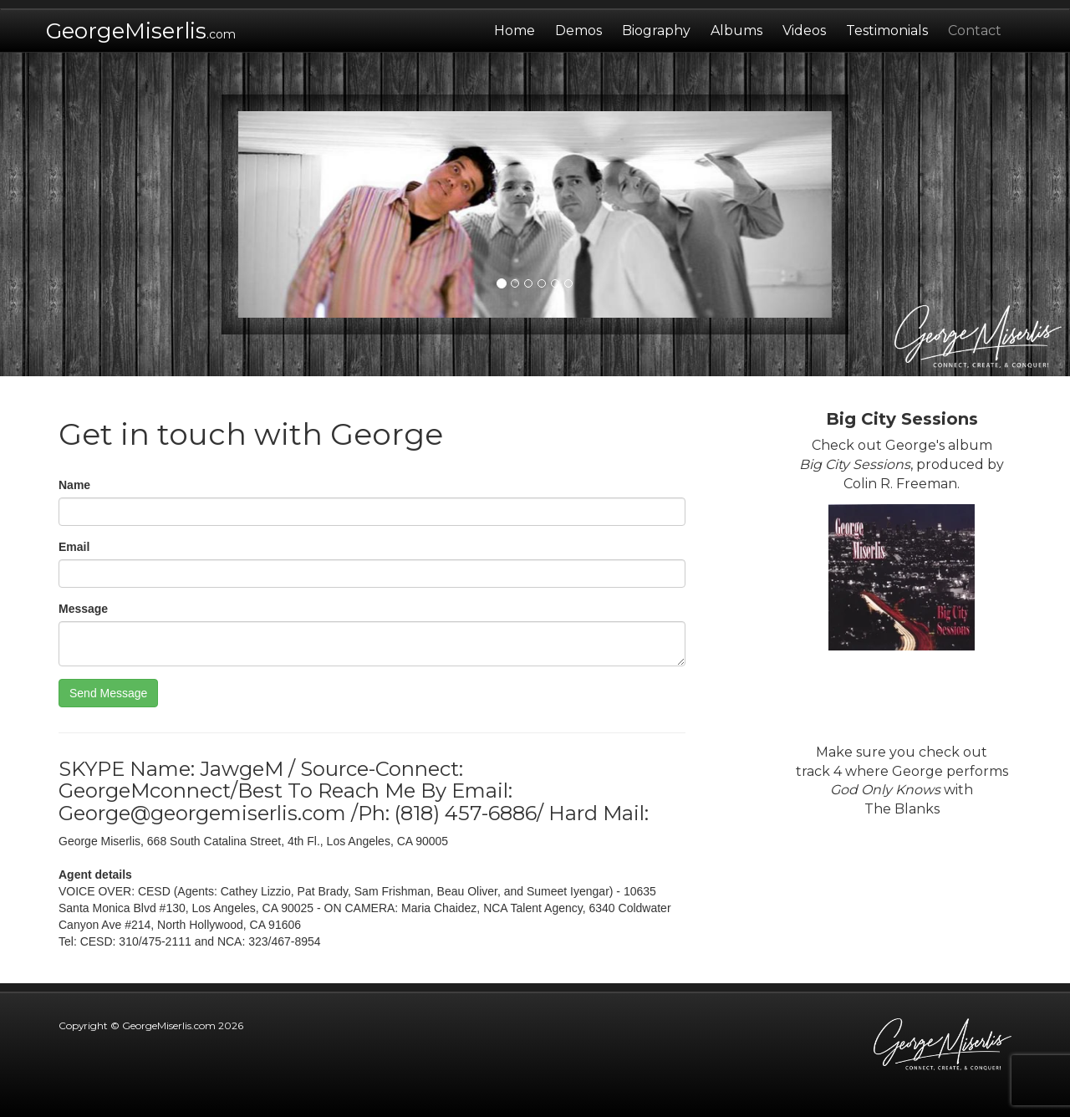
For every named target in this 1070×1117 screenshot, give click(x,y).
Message (83, 608)
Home (519, 24)
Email (74, 546)
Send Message (108, 693)
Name (74, 485)
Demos (578, 30)
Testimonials (887, 30)
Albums (736, 30)
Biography (656, 30)
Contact (974, 30)
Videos (804, 30)
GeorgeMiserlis (141, 31)
